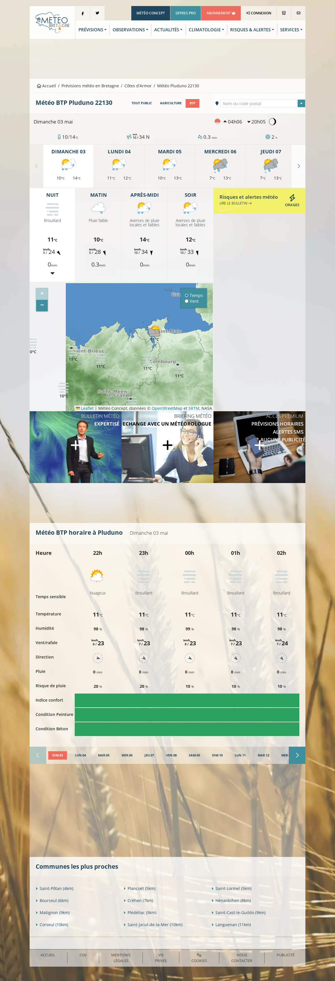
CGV (83, 954)
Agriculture (171, 103)
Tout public (142, 103)
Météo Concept (150, 13)
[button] (147, 362)
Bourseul (52, 900)
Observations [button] (129, 30)
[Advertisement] (167, 58)
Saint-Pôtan (54, 888)
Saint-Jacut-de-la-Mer (153, 924)
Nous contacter (241, 957)
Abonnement (221, 13)
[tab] (57, 755)
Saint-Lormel (231, 888)
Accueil (46, 85)
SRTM (193, 408)
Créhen (138, 900)
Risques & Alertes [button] (250, 30)
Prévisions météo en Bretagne (90, 85)
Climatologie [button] (205, 30)
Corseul (52, 924)
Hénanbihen (231, 900)
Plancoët (139, 888)
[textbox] (263, 104)
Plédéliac (140, 912)
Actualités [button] (166, 30)
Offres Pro (186, 13)
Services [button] (289, 30)
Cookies (199, 958)
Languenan (231, 924)
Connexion (258, 13)
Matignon (53, 912)
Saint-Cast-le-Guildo (238, 912)
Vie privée (161, 957)
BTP (192, 103)
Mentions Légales (120, 957)
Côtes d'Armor (138, 85)
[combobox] (262, 103)
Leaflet (85, 408)
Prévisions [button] (90, 30)
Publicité (285, 954)
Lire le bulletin (236, 203)
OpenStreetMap (167, 408)
